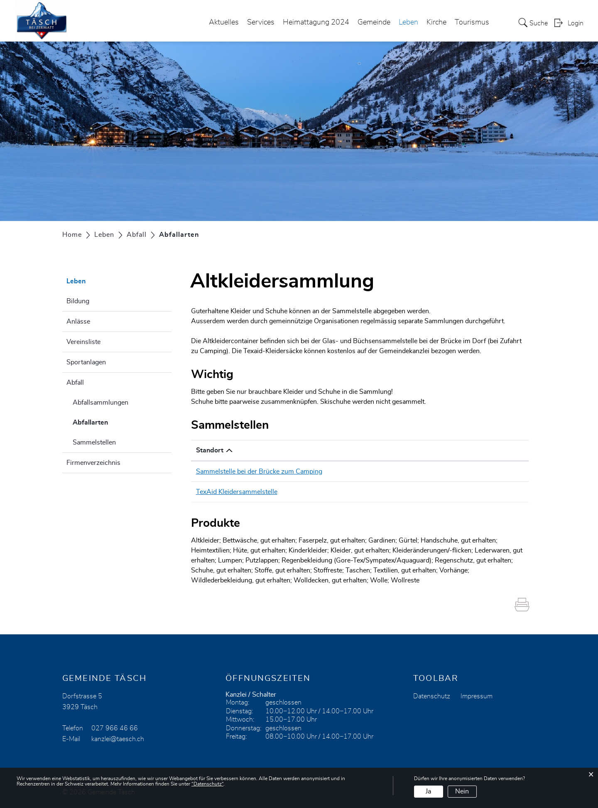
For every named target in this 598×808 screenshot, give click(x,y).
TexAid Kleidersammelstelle (236, 492)
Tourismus (472, 22)
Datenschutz (431, 696)
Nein (462, 791)
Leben (408, 22)
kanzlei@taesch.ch (117, 739)
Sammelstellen (94, 442)
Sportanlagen (86, 362)
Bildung (77, 301)
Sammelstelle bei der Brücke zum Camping (259, 471)
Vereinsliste (83, 342)
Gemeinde (374, 22)
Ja (428, 791)
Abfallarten (111, 421)
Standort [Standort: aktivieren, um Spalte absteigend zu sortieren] (209, 450)
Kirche (436, 22)
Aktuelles (224, 22)
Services (260, 22)
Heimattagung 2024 (316, 22)
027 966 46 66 (114, 728)
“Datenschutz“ (207, 783)
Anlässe (78, 321)
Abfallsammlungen (100, 402)
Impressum (477, 696)
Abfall (75, 382)
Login (575, 23)
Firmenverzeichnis (93, 462)
